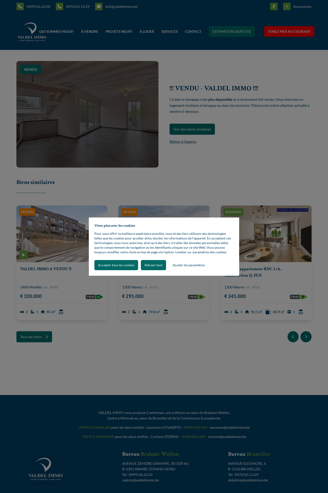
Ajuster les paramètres (189, 265)
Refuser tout (153, 265)
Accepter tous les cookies (116, 265)
